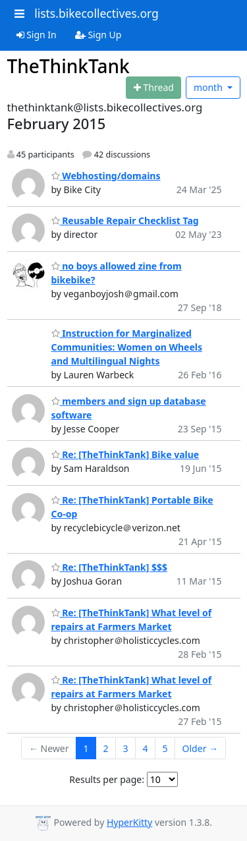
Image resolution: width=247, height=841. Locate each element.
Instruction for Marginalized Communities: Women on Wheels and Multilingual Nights (126, 347)
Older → (200, 748)
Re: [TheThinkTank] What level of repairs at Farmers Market (131, 687)
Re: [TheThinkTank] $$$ (109, 567)
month (209, 87)
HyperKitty (129, 822)
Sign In (36, 34)
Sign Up (98, 34)
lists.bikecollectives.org (96, 13)
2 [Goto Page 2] (106, 748)
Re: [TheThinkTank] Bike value (125, 454)
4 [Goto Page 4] (145, 748)
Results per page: (106, 779)
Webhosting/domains (106, 175)
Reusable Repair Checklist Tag (125, 220)
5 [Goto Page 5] (165, 748)
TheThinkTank (68, 65)
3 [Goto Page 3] (125, 748)
